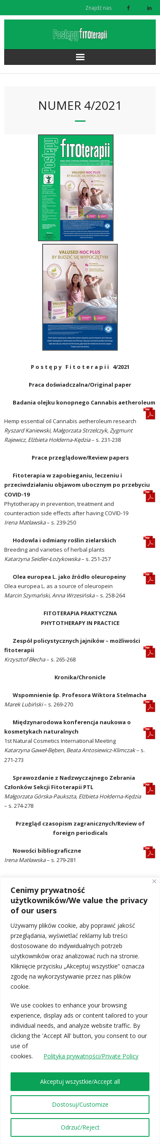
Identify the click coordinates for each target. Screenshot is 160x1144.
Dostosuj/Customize (80, 1104)
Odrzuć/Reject (80, 1127)
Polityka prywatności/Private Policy (90, 1056)
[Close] (154, 881)
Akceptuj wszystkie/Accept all (80, 1081)
